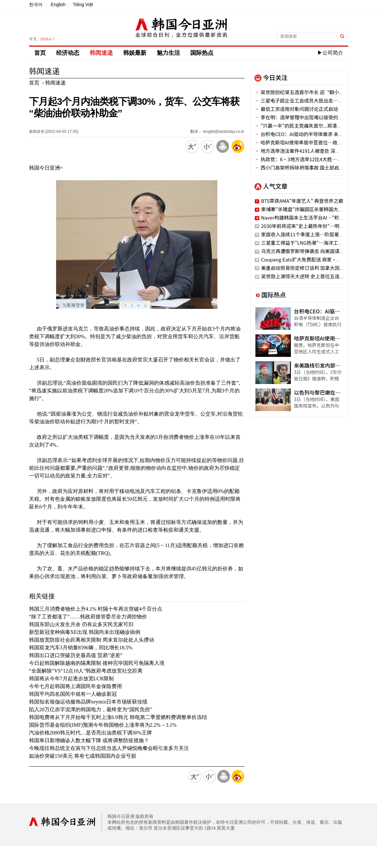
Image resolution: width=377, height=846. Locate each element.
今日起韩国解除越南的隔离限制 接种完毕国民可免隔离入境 (96, 663)
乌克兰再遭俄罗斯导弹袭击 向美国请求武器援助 (312, 251)
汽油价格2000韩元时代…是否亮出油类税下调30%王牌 (90, 732)
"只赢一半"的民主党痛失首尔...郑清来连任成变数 (310, 125)
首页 (40, 53)
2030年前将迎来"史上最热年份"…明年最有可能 (312, 225)
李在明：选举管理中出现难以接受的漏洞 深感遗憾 (311, 117)
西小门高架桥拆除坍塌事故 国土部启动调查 (304, 167)
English (58, 4)
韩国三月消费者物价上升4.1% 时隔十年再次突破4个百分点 (95, 609)
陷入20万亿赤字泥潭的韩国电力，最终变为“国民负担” (90, 709)
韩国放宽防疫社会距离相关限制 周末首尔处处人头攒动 (91, 640)
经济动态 (67, 53)
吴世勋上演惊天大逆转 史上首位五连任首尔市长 (312, 276)
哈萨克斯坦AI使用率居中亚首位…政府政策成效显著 (313, 142)
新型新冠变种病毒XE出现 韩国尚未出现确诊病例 (84, 632)
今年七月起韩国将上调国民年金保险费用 (75, 686)
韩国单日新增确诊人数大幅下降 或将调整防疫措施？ (89, 740)
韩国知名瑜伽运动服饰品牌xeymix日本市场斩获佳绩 (88, 701)
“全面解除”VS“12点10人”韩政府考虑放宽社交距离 (86, 671)
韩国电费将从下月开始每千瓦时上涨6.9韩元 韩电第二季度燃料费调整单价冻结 (118, 717)
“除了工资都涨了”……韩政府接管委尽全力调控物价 (88, 616)
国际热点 (201, 53)
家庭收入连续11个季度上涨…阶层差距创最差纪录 (314, 234)
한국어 (36, 4)
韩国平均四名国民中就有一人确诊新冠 (73, 694)
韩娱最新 (134, 53)
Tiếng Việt (83, 4)
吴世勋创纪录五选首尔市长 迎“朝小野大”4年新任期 (315, 92)
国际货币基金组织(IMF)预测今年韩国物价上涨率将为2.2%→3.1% (103, 725)
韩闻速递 (101, 53)
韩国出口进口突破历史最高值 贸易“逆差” (76, 655)
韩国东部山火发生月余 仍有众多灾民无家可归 (81, 624)
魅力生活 (168, 53)
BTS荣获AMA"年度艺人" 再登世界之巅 (302, 200)
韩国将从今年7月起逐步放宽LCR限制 (71, 678)
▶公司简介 (330, 52)
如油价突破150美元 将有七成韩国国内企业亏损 (82, 756)
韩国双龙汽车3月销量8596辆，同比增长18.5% (81, 647)
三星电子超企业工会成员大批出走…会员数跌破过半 (313, 100)
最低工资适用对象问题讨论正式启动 (296, 108)
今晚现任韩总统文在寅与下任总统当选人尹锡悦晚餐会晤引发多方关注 (109, 748)
